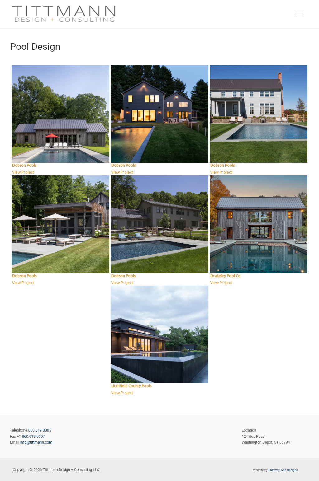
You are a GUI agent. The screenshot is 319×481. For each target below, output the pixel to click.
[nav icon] (299, 14)
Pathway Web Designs (283, 470)
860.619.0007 (33, 436)
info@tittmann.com (36, 442)
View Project (23, 172)
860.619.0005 (39, 430)
